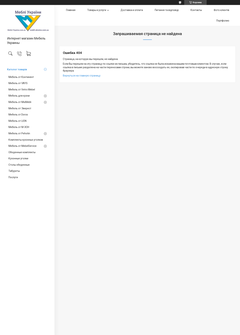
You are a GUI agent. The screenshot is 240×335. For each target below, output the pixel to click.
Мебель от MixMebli (19, 102)
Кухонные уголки (18, 158)
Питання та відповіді (167, 10)
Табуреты (14, 171)
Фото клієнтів (221, 10)
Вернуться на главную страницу (81, 75)
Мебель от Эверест (19, 108)
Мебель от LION (17, 120)
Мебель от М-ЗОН (18, 127)
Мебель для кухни (19, 95)
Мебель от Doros (18, 114)
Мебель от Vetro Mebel (21, 89)
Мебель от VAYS (18, 83)
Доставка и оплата (132, 10)
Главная (70, 10)
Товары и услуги (96, 10)
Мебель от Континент (21, 77)
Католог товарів (17, 69)
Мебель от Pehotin (19, 133)
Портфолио (222, 20)
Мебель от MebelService (22, 146)
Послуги (13, 177)
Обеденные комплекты (21, 152)
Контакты (196, 10)
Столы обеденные (19, 164)
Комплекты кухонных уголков (25, 139)
